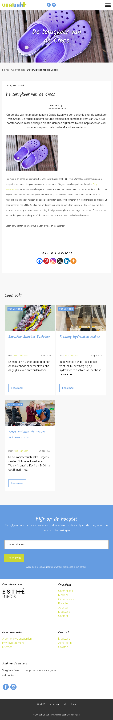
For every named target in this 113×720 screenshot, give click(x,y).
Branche (63, 603)
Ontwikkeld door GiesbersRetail (65, 715)
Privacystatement (13, 642)
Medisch (63, 595)
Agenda (63, 607)
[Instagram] (53, 261)
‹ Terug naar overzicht (15, 85)
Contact (63, 616)
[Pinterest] (46, 261)
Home (5, 69)
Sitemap (7, 647)
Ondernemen (66, 599)
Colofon (63, 647)
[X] (60, 261)
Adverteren (65, 642)
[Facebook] (40, 261)
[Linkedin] (67, 261)
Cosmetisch (18, 69)
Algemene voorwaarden (17, 638)
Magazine (64, 611)
